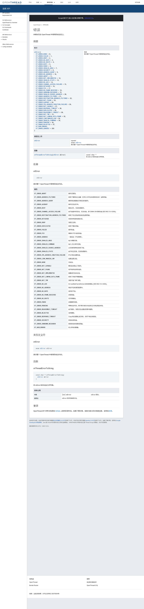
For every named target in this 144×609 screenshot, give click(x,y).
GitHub (137, 2)
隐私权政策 (37, 594)
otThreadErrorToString (43, 155)
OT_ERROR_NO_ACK (42, 82)
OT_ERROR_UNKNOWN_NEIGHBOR (46, 92)
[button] (13, 25)
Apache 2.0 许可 (90, 420)
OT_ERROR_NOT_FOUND (43, 100)
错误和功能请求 (92, 582)
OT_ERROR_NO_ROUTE (43, 62)
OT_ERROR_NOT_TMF (43, 114)
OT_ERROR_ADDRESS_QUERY (45, 72)
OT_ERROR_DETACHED (43, 86)
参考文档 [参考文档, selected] (50, 2)
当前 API (6, 8)
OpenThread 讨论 (92, 585)
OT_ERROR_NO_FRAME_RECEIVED (46, 90)
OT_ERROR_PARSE (42, 66)
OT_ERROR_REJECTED (43, 124)
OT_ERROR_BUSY (41, 64)
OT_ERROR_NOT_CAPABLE (44, 106)
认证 (69, 2)
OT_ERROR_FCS (41, 88)
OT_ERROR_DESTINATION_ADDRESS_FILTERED (51, 98)
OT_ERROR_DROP (41, 58)
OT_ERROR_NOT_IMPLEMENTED (46, 78)
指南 (37, 2)
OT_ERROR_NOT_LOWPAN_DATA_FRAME (48, 116)
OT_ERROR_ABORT (42, 76)
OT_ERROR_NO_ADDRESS (44, 74)
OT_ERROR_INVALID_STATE (45, 80)
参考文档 (45, 25)
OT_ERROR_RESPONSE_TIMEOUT (46, 108)
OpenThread (37, 25)
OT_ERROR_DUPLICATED (44, 110)
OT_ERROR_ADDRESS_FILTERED (46, 96)
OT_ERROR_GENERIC (42, 128)
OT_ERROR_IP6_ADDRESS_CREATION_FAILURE (51, 104)
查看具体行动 (89, 18)
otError (37, 52)
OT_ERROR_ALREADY (42, 102)
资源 (77, 2)
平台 (30, 2)
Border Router (33, 585)
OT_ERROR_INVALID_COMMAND (46, 120)
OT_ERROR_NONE (41, 54)
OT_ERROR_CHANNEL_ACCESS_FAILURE (49, 84)
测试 (61, 2)
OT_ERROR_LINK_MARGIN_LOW (46, 118)
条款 (30, 594)
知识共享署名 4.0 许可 (59, 420)
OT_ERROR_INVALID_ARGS (44, 68)
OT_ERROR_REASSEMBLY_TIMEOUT (47, 112)
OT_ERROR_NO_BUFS (43, 60)
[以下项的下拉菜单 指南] (42, 2)
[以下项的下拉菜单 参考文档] (55, 2)
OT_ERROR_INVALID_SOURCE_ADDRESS (49, 94)
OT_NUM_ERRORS (41, 126)
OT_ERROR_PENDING (42, 122)
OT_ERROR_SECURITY (43, 70)
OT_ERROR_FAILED (42, 56)
